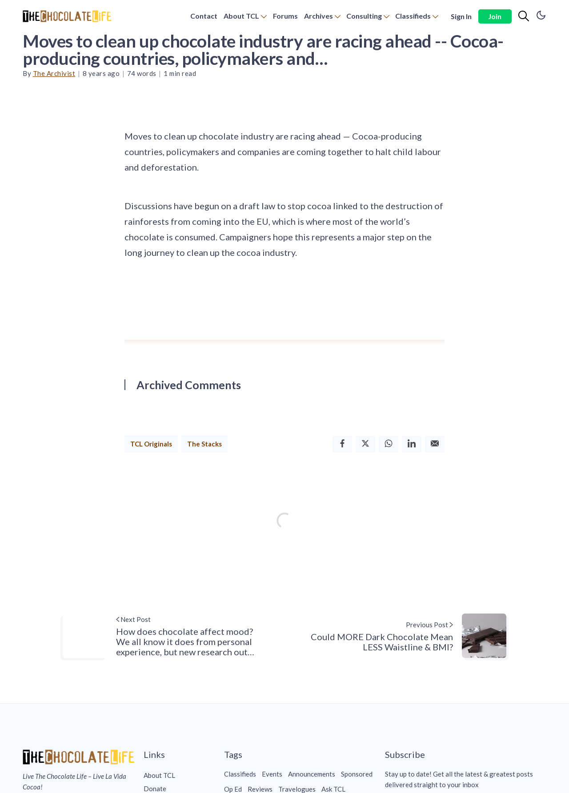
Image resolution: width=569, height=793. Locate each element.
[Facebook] (342, 444)
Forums (285, 16)
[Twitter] (365, 444)
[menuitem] (203, 16)
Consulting (364, 16)
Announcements (311, 774)
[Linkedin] (411, 444)
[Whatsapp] (388, 444)
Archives (318, 16)
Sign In (461, 16)
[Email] (435, 444)
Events (272, 774)
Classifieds (413, 16)
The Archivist (54, 73)
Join (494, 16)
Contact (203, 16)
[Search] (524, 16)
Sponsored (357, 774)
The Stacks (204, 444)
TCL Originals (151, 444)
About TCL (241, 16)
